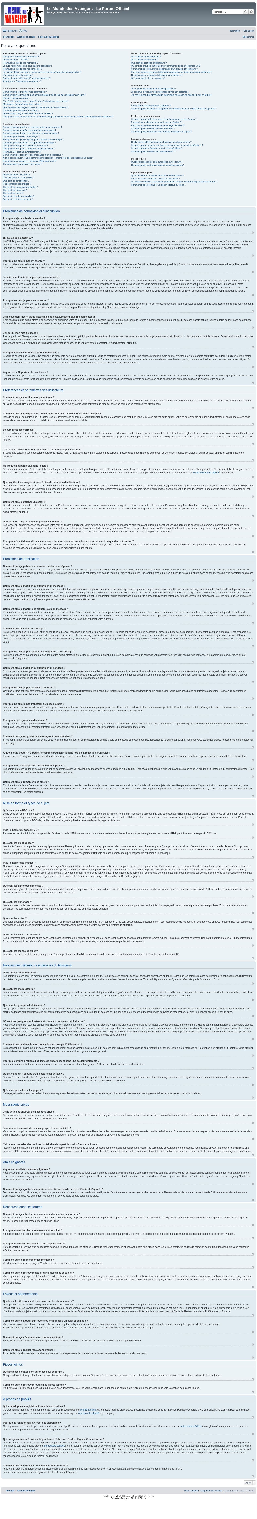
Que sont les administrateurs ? (146, 56)
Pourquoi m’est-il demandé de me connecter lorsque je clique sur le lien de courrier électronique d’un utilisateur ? (58, 116)
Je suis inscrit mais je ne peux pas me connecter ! (27, 66)
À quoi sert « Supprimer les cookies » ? (22, 81)
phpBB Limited (88, 1409)
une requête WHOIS (54, 1445)
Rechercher (246, 11)
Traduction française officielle (124, 1498)
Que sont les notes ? (13, 193)
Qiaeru (143, 1498)
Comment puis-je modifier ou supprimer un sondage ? (29, 142)
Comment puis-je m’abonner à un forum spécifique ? (157, 148)
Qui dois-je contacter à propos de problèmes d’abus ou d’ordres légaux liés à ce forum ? (174, 181)
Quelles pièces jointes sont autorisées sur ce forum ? (157, 162)
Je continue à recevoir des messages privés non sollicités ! (160, 92)
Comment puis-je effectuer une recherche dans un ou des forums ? (164, 119)
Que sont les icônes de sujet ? (18, 199)
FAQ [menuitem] (24, 31)
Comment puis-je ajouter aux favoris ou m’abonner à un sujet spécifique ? (167, 145)
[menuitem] (248, 31)
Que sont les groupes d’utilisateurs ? (149, 63)
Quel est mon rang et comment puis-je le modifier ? (28, 113)
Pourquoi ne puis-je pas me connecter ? (22, 69)
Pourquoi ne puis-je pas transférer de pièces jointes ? (29, 148)
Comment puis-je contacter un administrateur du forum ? (158, 185)
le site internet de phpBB (206, 472)
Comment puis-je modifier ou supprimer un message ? (29, 130)
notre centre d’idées (190, 1426)
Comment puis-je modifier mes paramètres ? (25, 92)
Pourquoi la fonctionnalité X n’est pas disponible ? (155, 178)
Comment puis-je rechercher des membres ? (153, 128)
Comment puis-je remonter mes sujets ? (22, 164)
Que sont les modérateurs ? (144, 59)
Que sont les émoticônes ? (16, 181)
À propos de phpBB (88, 1413)
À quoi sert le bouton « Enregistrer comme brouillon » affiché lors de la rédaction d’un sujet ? (48, 158)
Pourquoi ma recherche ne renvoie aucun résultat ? (156, 122)
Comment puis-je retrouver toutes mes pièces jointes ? (158, 165)
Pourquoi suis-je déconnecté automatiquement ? (26, 78)
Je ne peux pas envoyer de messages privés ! (153, 88)
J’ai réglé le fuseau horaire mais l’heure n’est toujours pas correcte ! (36, 101)
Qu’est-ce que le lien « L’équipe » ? (148, 78)
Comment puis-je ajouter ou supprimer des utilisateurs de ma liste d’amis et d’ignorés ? (173, 108)
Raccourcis (12, 31)
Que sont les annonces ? (15, 190)
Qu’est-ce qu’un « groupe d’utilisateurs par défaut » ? (157, 75)
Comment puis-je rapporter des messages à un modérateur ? (33, 155)
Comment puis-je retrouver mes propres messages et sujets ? (161, 131)
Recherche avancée (251, 11)
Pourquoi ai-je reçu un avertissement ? (22, 152)
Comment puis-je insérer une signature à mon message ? (31, 133)
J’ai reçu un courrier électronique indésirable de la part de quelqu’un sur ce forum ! (171, 95)
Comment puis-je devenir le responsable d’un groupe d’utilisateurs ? (164, 69)
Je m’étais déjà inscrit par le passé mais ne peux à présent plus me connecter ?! (42, 72)
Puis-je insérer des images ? (17, 184)
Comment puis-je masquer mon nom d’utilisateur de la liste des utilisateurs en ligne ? (44, 95)
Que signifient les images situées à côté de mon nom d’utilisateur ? (35, 107)
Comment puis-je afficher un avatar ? (21, 110)
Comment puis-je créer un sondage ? (21, 136)
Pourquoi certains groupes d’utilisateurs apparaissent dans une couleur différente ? (171, 72)
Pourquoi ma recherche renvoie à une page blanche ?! (157, 125)
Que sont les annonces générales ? (20, 187)
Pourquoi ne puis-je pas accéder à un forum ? (25, 145)
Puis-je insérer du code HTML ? (18, 177)
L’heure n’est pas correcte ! (16, 98)
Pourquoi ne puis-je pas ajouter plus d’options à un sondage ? (33, 139)
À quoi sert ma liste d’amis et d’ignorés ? (151, 105)
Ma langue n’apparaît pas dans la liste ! (22, 104)
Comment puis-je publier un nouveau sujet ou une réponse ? (32, 127)
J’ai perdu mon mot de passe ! (18, 75)
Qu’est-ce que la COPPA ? (16, 59)
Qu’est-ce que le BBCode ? (16, 174)
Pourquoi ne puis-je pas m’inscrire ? (20, 63)
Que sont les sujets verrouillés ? (18, 196)
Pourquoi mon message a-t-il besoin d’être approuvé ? (29, 161)
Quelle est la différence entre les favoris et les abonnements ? (161, 142)
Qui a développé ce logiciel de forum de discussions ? (157, 175)
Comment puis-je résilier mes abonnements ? (153, 151)
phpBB (119, 1496)
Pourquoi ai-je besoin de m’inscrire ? (21, 56)
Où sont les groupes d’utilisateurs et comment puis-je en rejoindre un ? (165, 66)
